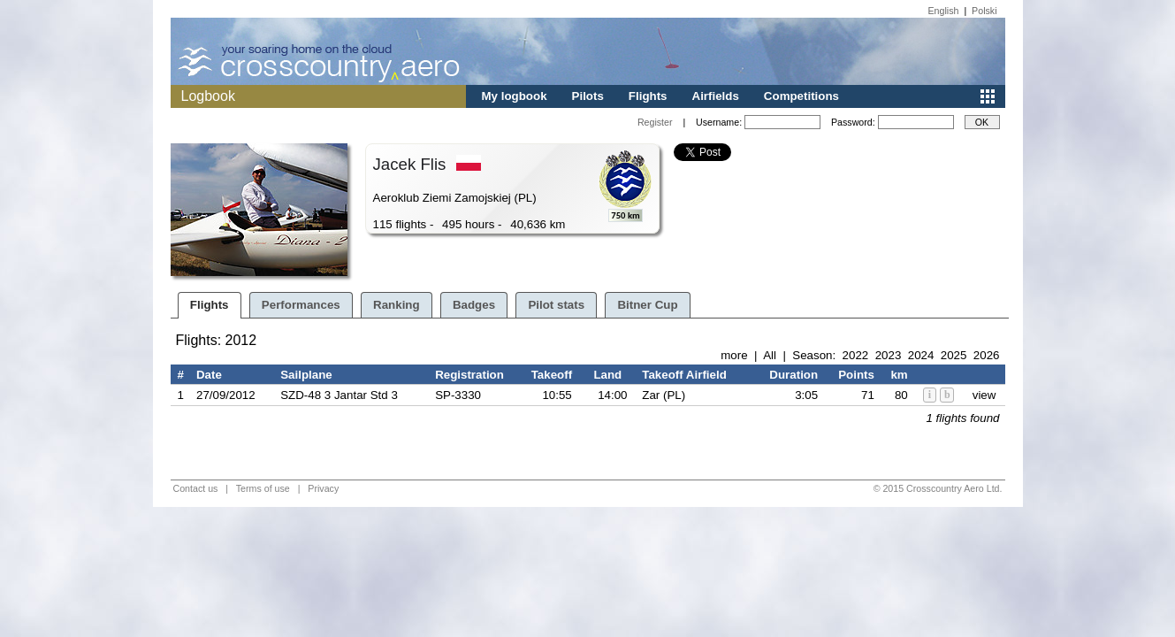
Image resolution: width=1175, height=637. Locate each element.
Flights (648, 96)
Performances (301, 304)
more (734, 355)
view (984, 395)
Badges (474, 304)
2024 (921, 355)
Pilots (588, 96)
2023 (888, 355)
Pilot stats (556, 304)
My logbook (514, 96)
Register (655, 122)
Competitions (801, 96)
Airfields (715, 96)
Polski (984, 10)
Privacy (323, 488)
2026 (986, 355)
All (769, 355)
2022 (856, 355)
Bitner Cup (647, 304)
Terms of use (263, 488)
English (943, 10)
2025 (954, 355)
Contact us (195, 488)
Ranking (396, 304)
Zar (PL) (663, 395)
